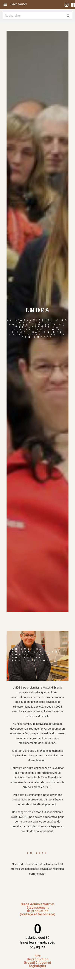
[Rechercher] (37, 15)
